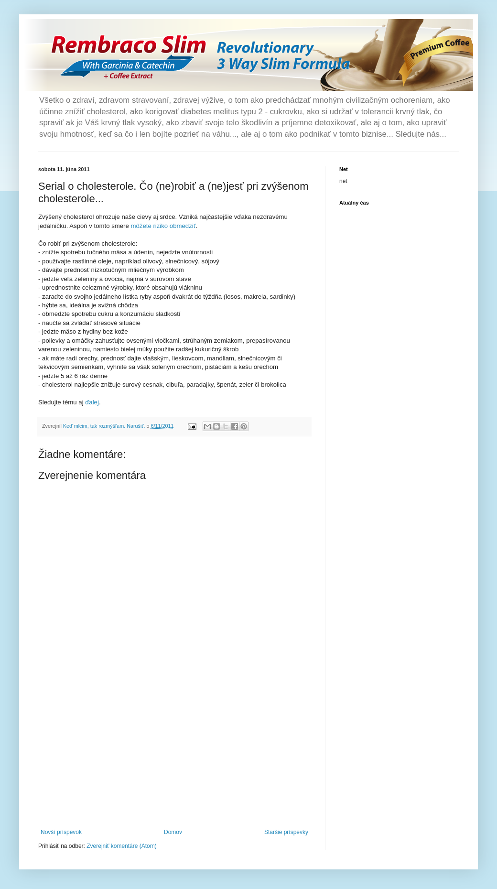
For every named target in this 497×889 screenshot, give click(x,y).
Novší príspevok (61, 832)
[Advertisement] (174, 757)
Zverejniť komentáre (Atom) (121, 846)
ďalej (92, 402)
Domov (173, 832)
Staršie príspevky (286, 832)
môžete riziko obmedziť (163, 225)
